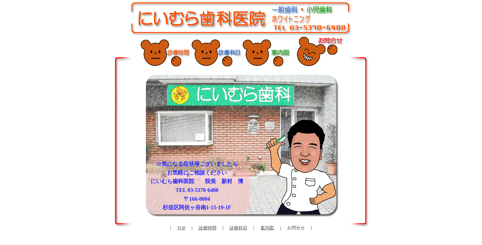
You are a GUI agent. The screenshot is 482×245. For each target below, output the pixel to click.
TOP (181, 227)
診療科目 (238, 227)
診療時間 (207, 227)
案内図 (267, 227)
